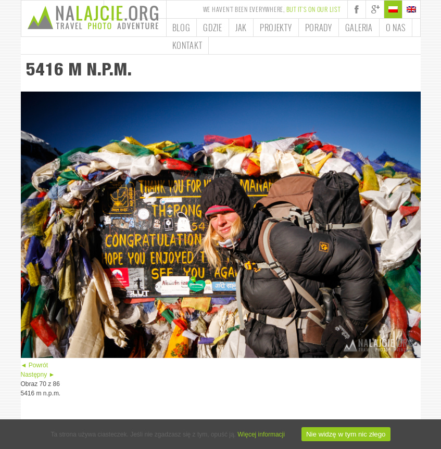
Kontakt (187, 45)
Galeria (359, 27)
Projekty (276, 27)
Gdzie (212, 27)
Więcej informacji (261, 434)
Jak (241, 27)
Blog (181, 27)
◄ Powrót (34, 365)
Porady (318, 27)
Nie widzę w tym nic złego (346, 434)
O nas (396, 27)
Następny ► (38, 374)
